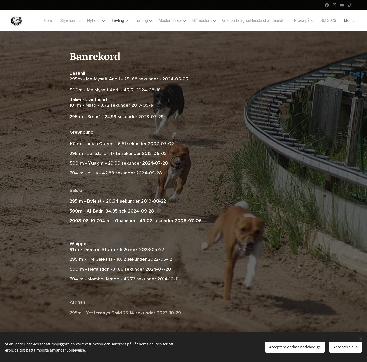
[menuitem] (39, 20)
